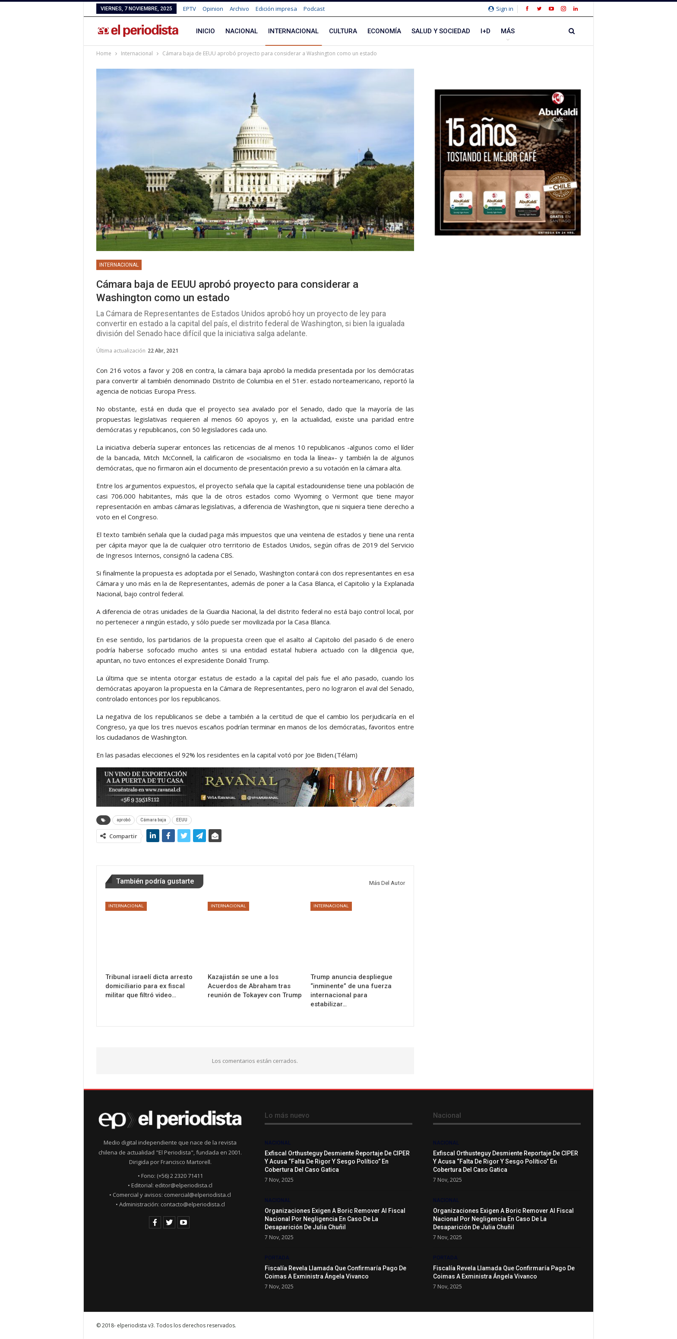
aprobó (123, 819)
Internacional (293, 31)
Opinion (212, 9)
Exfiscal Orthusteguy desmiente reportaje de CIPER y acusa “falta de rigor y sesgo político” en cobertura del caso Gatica (337, 1161)
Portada (277, 1258)
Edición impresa (276, 9)
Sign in (500, 9)
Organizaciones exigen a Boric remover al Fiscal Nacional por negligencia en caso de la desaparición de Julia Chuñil (335, 1219)
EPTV (189, 9)
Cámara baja (153, 819)
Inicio (205, 31)
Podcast (314, 9)
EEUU (181, 819)
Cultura (343, 31)
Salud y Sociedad (440, 31)
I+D (485, 31)
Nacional (241, 31)
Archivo (239, 9)
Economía (384, 31)
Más (508, 31)
